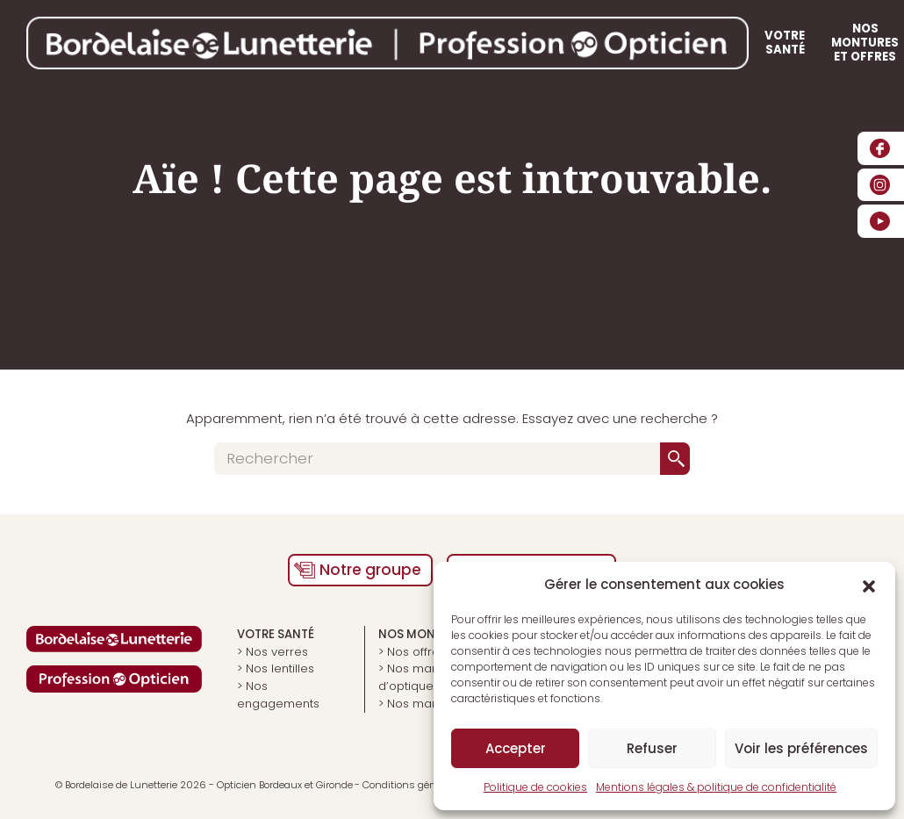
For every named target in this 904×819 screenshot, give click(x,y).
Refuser (652, 748)
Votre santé (483, 42)
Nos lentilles (280, 668)
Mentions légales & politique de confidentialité (716, 786)
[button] (869, 584)
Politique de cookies (535, 786)
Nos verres (277, 651)
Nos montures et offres (613, 42)
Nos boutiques (750, 42)
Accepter (515, 748)
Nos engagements (278, 695)
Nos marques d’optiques (421, 677)
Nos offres (416, 651)
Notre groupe (370, 569)
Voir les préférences (801, 748)
